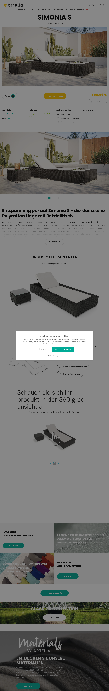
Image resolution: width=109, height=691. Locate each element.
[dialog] (54, 345)
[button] (54, 355)
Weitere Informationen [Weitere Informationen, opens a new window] (59, 344)
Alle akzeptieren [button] (63, 350)
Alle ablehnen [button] (42, 349)
